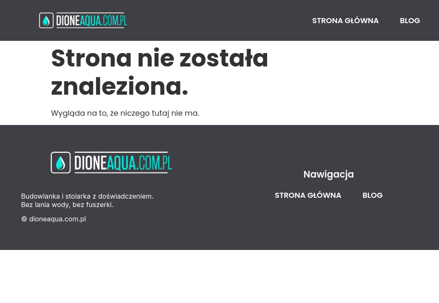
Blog (410, 20)
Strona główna (345, 20)
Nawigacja (328, 174)
